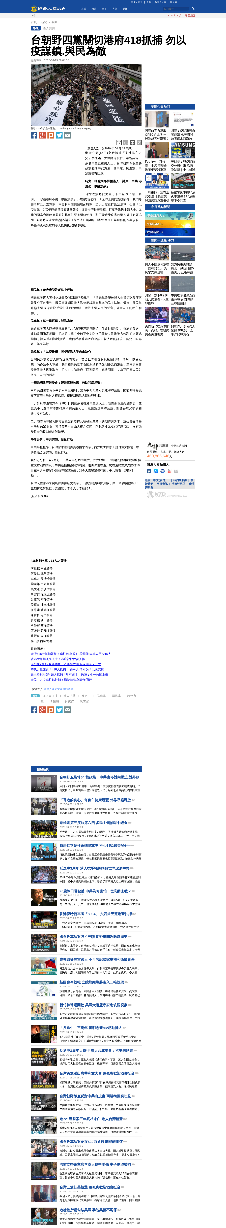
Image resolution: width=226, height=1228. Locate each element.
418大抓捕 (50, 696)
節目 (104, 8)
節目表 (173, 2)
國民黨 (116, 696)
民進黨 (101, 696)
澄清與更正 (178, 483)
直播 (83, 8)
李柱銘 (54, 701)
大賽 (148, 2)
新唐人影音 (137, 2)
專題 (114, 8)
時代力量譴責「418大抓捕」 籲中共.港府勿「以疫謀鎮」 (69, 669)
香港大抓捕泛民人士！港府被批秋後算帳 (58, 659)
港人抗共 (49, 28)
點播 (125, 8)
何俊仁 (69, 701)
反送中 (86, 696)
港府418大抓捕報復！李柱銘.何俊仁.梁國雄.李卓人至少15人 (71, 654)
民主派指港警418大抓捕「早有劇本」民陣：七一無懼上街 (69, 674)
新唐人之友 (160, 2)
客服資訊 (162, 483)
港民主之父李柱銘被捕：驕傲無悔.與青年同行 (61, 679)
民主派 (84, 701)
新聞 (94, 8)
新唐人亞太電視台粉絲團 (58, 689)
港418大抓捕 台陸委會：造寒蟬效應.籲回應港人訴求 (66, 664)
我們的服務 (180, 480)
